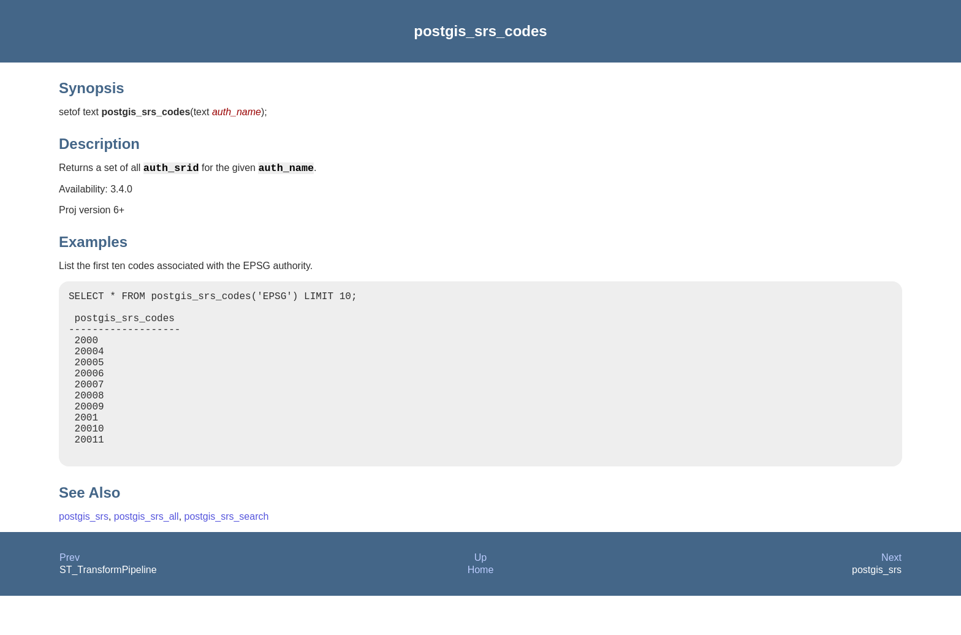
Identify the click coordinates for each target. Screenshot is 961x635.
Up (480, 596)
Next (891, 596)
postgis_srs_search (226, 555)
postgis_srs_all (146, 555)
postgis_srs (83, 555)
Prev (69, 596)
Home (481, 609)
